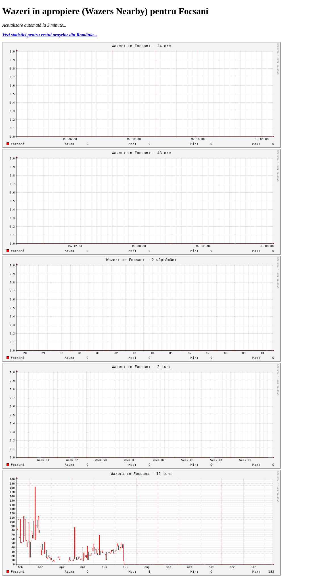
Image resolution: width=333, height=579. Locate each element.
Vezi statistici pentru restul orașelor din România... (49, 34)
